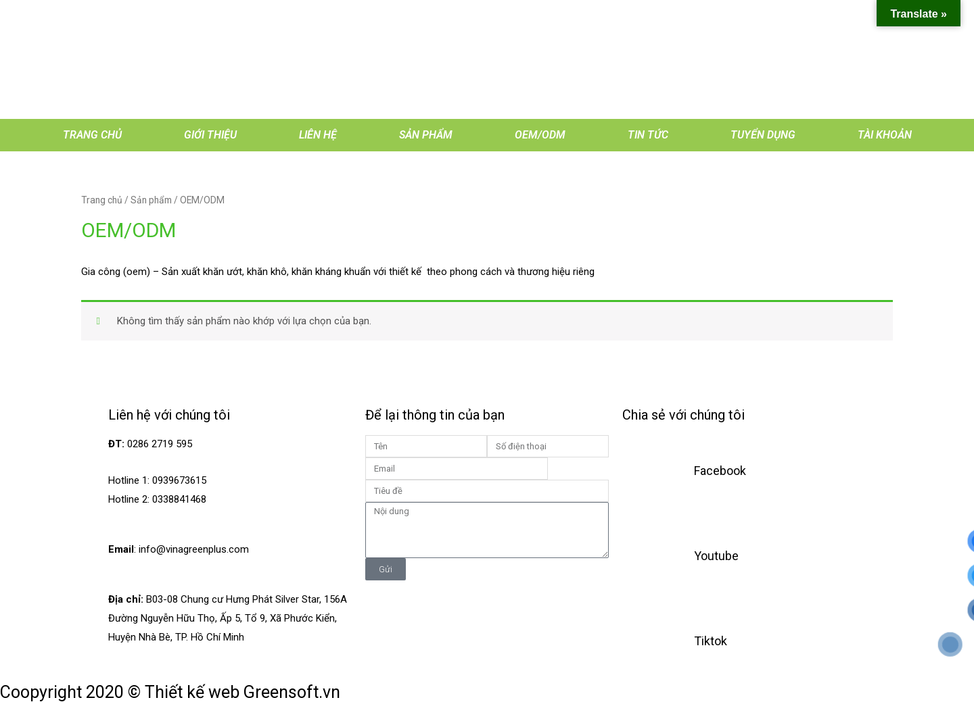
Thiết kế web (192, 692)
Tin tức (648, 134)
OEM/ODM (540, 134)
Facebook (720, 470)
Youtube (716, 556)
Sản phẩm (426, 134)
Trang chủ (92, 134)
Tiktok (710, 641)
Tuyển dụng (762, 134)
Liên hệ (318, 134)
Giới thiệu (210, 134)
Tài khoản (885, 134)
